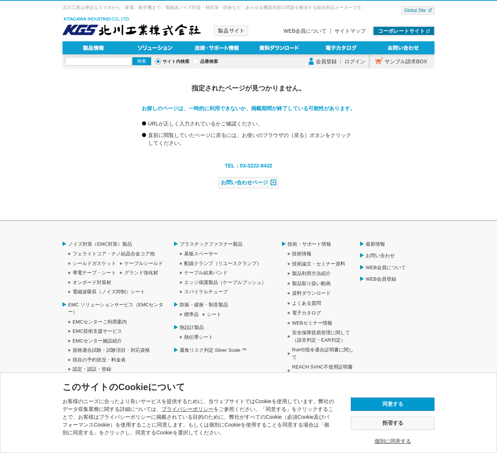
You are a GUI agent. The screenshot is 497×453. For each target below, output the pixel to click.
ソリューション (156, 47)
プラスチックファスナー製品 (211, 244)
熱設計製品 (192, 327)
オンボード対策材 (92, 282)
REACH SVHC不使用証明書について (322, 370)
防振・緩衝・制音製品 (204, 304)
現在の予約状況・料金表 (99, 360)
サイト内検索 (176, 61)
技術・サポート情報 (217, 47)
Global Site (415, 10)
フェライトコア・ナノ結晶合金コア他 (114, 253)
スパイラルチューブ (206, 291)
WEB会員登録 (381, 279)
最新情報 (375, 244)
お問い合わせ (403, 47)
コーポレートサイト (401, 31)
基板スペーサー (201, 253)
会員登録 (326, 61)
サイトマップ (350, 31)
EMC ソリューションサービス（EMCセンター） (115, 308)
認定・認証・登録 (92, 369)
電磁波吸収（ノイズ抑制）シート (109, 291)
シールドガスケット (94, 263)
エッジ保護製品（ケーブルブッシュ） (225, 282)
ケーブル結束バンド (206, 272)
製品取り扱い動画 (311, 283)
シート (214, 314)
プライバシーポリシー (187, 409)
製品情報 (93, 47)
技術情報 (301, 253)
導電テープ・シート (94, 272)
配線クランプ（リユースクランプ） (223, 263)
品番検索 (209, 61)
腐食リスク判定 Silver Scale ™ (213, 350)
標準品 (191, 314)
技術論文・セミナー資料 (318, 264)
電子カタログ (342, 47)
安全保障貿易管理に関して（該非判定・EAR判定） (321, 336)
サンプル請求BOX (406, 61)
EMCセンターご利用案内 (100, 322)
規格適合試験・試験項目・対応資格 (111, 350)
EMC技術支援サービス (97, 331)
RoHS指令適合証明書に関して (322, 353)
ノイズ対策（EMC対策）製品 (100, 244)
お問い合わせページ (244, 182)
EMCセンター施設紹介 (97, 341)
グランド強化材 (141, 272)
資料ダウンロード (279, 47)
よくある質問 (306, 303)
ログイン (354, 61)
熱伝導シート (198, 337)
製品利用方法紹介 (311, 273)
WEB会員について (305, 31)
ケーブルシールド (143, 263)
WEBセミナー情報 (312, 323)
